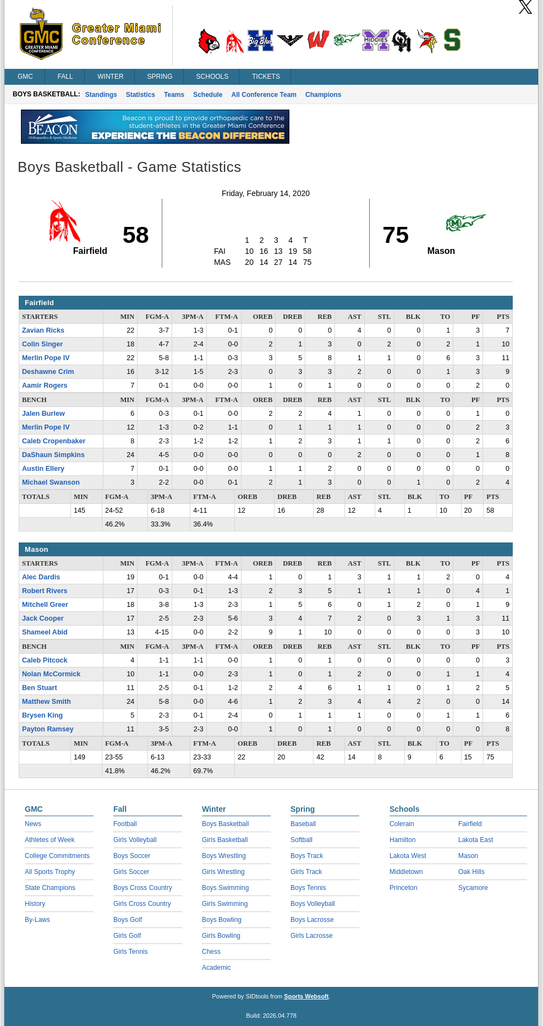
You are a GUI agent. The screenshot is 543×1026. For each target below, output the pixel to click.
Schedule (207, 95)
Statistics (140, 95)
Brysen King (42, 715)
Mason (468, 856)
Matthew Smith (46, 701)
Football (125, 824)
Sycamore (473, 888)
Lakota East (475, 840)
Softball (301, 840)
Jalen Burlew (43, 413)
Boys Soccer (131, 856)
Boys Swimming (225, 888)
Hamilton (402, 840)
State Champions (50, 888)
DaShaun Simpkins (53, 455)
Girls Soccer (131, 872)
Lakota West (408, 856)
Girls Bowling (221, 936)
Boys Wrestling (224, 856)
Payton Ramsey (48, 729)
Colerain (402, 824)
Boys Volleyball (312, 904)
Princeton (404, 888)
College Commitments (57, 856)
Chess (211, 952)
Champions (323, 95)
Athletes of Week (50, 840)
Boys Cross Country (142, 888)
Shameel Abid (45, 632)
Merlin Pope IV (46, 358)
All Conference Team (264, 95)
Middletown (406, 872)
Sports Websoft (306, 996)
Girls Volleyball (135, 840)
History (35, 904)
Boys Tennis (308, 888)
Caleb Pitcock (45, 660)
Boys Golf (127, 920)
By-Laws (37, 920)
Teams (174, 95)
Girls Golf (127, 936)
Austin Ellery (43, 469)
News (33, 824)
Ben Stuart (39, 688)
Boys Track (306, 856)
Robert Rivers (45, 591)
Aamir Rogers (45, 385)
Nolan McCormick (51, 674)
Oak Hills (471, 872)
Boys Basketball (225, 824)
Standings (101, 95)
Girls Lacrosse (311, 936)
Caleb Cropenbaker (53, 441)
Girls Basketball (225, 840)
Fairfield (470, 824)
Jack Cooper (43, 618)
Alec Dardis (41, 577)
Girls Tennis (130, 952)
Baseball (303, 824)
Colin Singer (42, 344)
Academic (216, 967)
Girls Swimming (225, 904)
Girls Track (306, 872)
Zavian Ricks (43, 330)
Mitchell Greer (45, 605)
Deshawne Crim (48, 372)
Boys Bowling (222, 920)
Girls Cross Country (142, 904)
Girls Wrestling (223, 872)
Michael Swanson (51, 482)
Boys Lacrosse (312, 920)
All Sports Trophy (50, 872)
